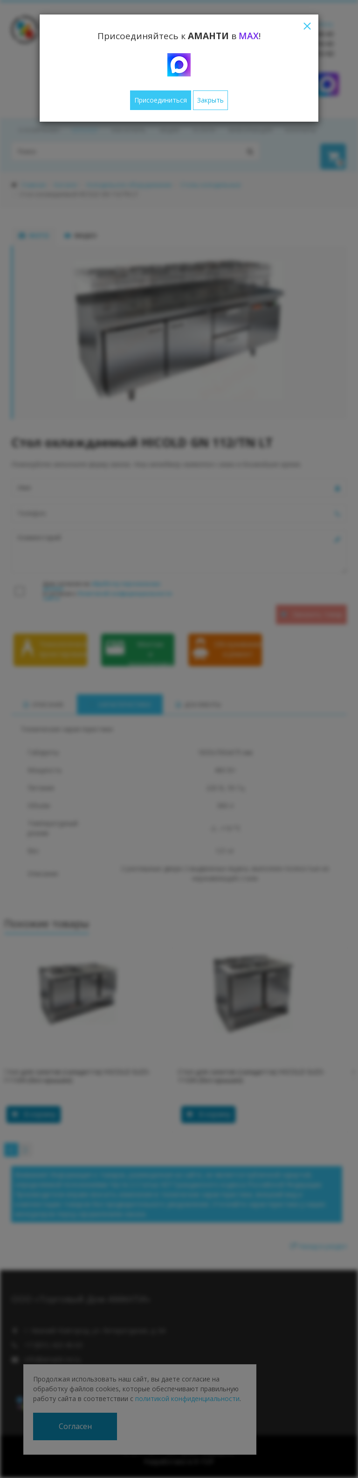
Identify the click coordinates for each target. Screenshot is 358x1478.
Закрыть (210, 100)
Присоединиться (160, 100)
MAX (249, 36)
